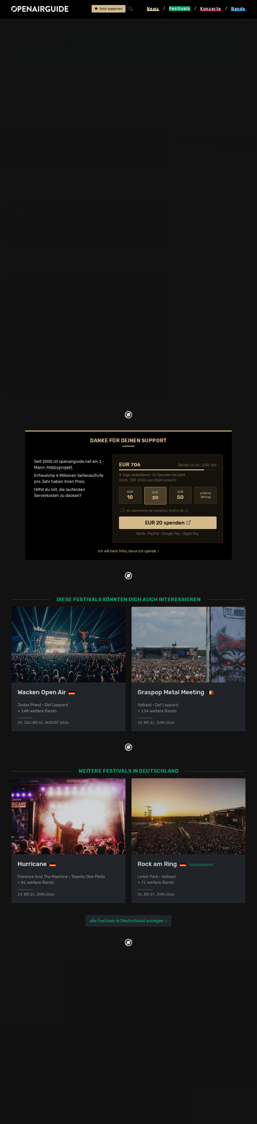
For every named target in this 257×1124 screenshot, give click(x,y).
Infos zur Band (197, 140)
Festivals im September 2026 (39, 1026)
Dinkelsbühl (189, 44)
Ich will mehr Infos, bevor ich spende (127, 550)
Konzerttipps (144, 984)
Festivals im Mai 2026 (32, 1008)
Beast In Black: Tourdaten (49, 284)
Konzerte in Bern (147, 996)
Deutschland (61, 25)
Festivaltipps (24, 984)
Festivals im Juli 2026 (32, 1020)
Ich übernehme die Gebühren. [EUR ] (154, 510)
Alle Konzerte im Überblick (156, 1032)
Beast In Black (165, 25)
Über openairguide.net (33, 1060)
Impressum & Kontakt (32, 1084)
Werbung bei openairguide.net (40, 1072)
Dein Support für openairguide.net (44, 1066)
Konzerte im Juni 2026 (153, 1014)
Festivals (36, 25)
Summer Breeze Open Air (99, 25)
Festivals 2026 (25, 1002)
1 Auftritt (21, 163)
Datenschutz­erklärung (33, 1078)
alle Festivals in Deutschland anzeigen (127, 920)
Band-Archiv (136, 25)
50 (180, 495)
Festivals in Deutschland (35, 996)
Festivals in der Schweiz (34, 990)
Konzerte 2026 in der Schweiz (160, 1026)
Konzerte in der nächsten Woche (162, 1002)
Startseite (13, 25)
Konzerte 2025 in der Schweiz (160, 1020)
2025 (106, 140)
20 (155, 495)
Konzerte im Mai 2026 (152, 1008)
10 (130, 495)
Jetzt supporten (108, 9)
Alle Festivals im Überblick (36, 1032)
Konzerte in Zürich (149, 990)
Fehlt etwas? (153, 284)
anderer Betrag (205, 495)
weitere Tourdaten (236, 142)
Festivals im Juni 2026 (33, 1014)
